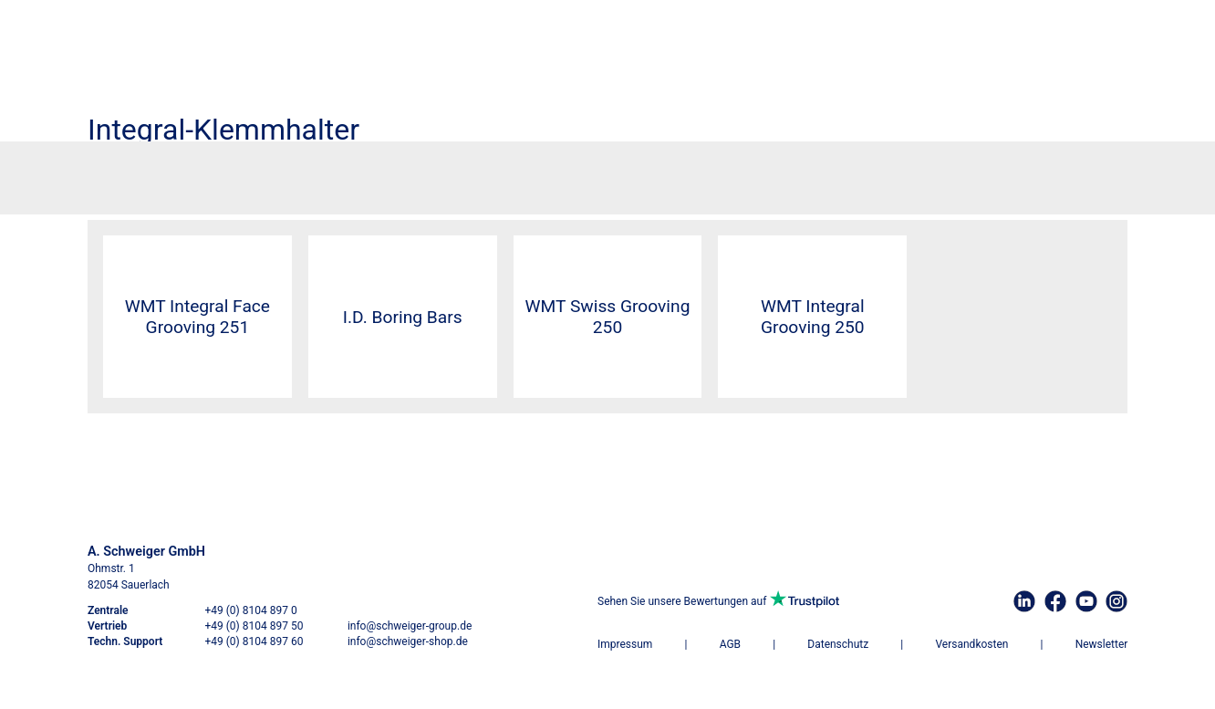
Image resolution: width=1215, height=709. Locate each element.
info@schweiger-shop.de (408, 641)
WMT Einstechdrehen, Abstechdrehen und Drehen (591, 171)
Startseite (113, 171)
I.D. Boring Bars (402, 317)
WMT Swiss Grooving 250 (608, 317)
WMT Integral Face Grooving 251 (197, 317)
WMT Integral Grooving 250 (813, 317)
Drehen (259, 171)
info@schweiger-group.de (410, 626)
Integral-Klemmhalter (773, 171)
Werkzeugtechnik (189, 171)
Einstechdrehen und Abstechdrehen (374, 171)
